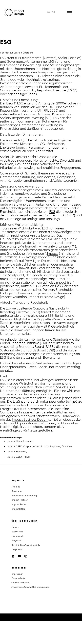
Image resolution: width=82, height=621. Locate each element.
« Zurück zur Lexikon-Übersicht (16, 52)
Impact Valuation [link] (14, 297)
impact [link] (60, 282)
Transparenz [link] (46, 177)
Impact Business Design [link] (46, 297)
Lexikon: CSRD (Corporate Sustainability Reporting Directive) (39, 446)
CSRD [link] (72, 90)
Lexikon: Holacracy (17, 451)
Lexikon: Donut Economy (20, 441)
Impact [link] (52, 253)
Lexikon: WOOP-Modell (19, 457)
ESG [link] (3, 58)
